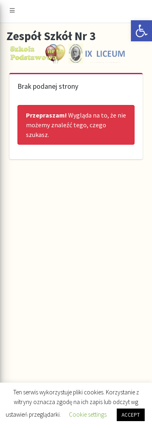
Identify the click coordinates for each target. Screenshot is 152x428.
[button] (141, 30)
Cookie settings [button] (88, 414)
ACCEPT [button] (131, 414)
